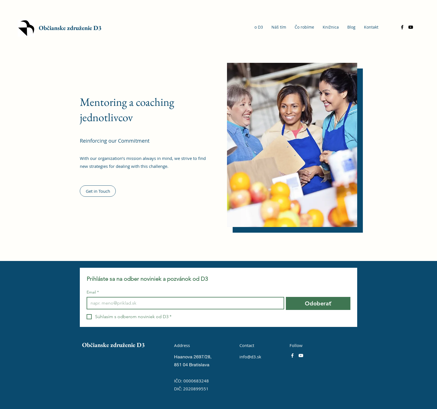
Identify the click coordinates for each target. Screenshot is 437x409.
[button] (98, 191)
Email (93, 292)
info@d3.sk (250, 356)
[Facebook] (402, 27)
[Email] (183, 303)
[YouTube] (411, 27)
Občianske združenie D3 (70, 28)
